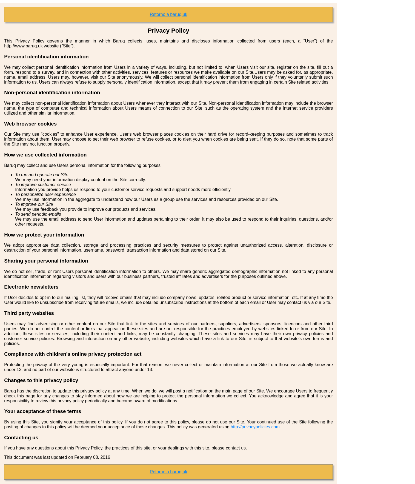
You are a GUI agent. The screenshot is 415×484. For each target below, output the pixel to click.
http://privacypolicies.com (255, 427)
